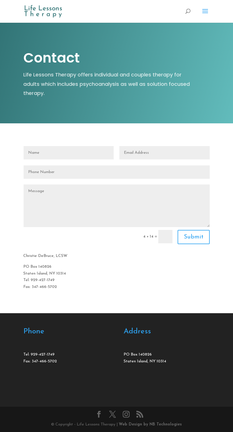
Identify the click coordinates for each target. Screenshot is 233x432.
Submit (193, 237)
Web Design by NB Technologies (150, 424)
